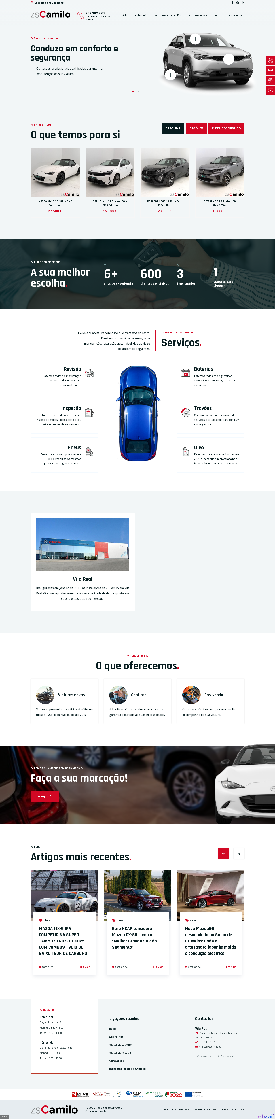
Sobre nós (141, 16)
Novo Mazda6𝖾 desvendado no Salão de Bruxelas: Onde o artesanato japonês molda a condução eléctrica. (210, 941)
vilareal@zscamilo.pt (210, 1046)
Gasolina (173, 128)
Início (124, 16)
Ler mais (85, 967)
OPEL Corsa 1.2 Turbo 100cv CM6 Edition (110, 203)
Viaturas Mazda (120, 1053)
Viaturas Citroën (121, 1045)
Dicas (218, 16)
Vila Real (82, 579)
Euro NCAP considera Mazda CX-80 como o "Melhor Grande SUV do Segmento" (134, 938)
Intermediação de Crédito (127, 1069)
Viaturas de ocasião (168, 16)
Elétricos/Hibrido (226, 128)
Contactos (236, 16)
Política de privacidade (177, 1109)
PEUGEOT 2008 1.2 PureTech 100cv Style (165, 203)
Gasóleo (196, 128)
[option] (137, 51)
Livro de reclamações (232, 1109)
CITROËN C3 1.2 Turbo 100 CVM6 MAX (220, 203)
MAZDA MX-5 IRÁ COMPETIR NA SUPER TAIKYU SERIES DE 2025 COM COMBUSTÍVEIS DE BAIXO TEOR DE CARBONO (63, 941)
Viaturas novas (198, 16)
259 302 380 (95, 13)
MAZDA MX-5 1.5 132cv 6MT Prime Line (55, 203)
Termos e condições (206, 1109)
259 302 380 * (207, 1042)
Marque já (44, 797)
